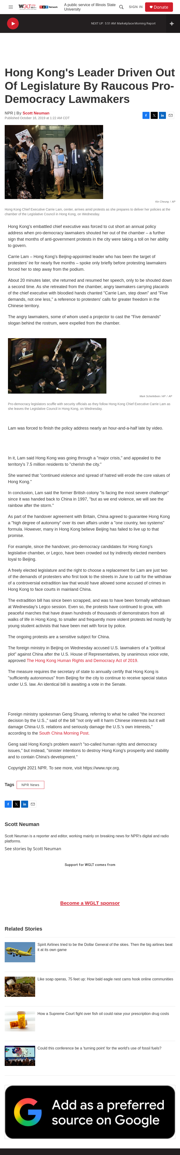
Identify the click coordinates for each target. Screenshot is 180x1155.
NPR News (30, 785)
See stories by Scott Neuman (33, 848)
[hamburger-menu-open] (11, 7)
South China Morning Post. (64, 733)
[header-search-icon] (121, 7)
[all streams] (173, 23)
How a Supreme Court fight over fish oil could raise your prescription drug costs (103, 1014)
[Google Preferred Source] (90, 1112)
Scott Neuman (36, 113)
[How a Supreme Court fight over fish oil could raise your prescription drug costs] (20, 1021)
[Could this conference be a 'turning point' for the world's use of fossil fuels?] (20, 1056)
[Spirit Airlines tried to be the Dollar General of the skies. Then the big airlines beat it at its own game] (20, 952)
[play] (13, 23)
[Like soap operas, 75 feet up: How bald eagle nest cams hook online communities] (20, 987)
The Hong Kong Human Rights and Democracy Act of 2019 (82, 660)
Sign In (136, 7)
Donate (161, 7)
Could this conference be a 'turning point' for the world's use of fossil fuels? (99, 1048)
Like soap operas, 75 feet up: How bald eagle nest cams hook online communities (105, 979)
